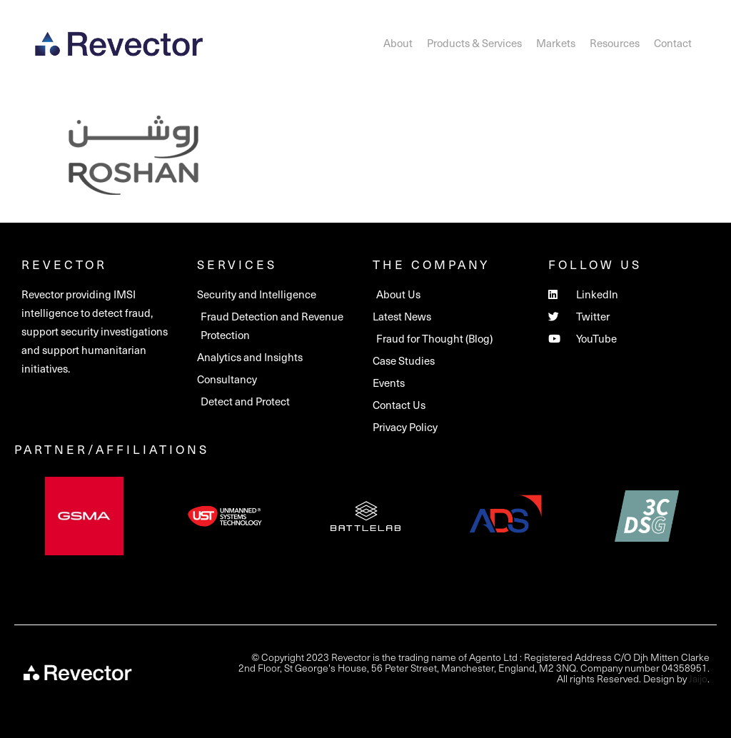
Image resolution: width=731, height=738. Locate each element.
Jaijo (698, 678)
